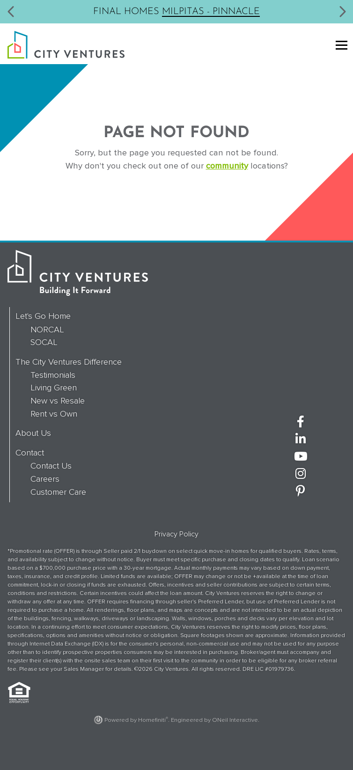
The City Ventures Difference (68, 362)
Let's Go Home (43, 316)
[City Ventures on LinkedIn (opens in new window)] (300, 440)
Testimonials (52, 375)
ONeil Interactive (235, 720)
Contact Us (51, 466)
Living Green (53, 387)
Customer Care (58, 492)
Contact (29, 452)
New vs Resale (57, 401)
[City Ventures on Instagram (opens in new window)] (300, 474)
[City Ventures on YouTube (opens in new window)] (300, 457)
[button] (11, 11)
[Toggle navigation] (340, 46)
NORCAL (47, 329)
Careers (44, 479)
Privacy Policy (176, 534)
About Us (33, 433)
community (227, 166)
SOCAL (44, 342)
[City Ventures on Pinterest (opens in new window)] (300, 492)
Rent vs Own (53, 414)
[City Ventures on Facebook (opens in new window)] (300, 422)
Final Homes (176, 10)
